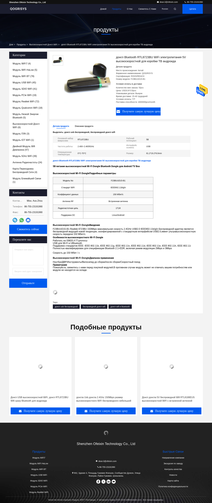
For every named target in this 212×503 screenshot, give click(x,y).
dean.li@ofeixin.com (167, 2)
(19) (24, 95)
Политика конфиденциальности (173, 486)
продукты (21, 44)
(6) (26, 126)
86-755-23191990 (193, 2)
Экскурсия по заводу (173, 463)
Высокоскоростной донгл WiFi (43, 44)
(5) (25, 70)
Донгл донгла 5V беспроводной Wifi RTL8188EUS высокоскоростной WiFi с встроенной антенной (168, 399)
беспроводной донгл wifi (94, 306)
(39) (25, 156)
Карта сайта (173, 481)
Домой (103, 9)
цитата (192, 9)
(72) (26, 101)
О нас (130, 9)
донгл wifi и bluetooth (120, 306)
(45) (24, 82)
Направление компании (173, 458)
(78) (23, 76)
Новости (173, 475)
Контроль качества (173, 469)
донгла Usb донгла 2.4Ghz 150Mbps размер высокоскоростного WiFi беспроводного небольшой (103, 399)
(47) (24, 148)
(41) (25, 89)
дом (11, 44)
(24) (27, 162)
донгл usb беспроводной (66, 306)
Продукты (116, 9)
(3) (21, 133)
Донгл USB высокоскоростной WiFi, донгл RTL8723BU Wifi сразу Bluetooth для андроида (39, 399)
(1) (23, 140)
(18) (27, 108)
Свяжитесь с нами (147, 9)
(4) (22, 63)
